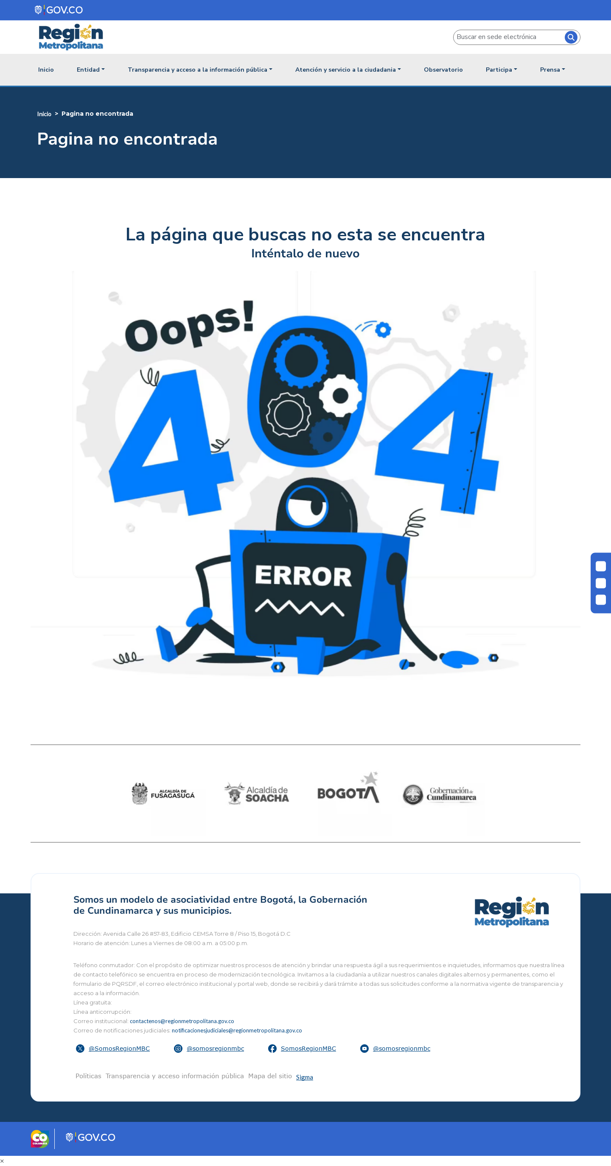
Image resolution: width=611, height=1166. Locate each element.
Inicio (46, 70)
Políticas (88, 1076)
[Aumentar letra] (601, 599)
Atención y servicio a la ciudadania (345, 70)
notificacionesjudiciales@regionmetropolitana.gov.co (237, 1030)
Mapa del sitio (270, 1076)
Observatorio (443, 70)
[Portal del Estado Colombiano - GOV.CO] (59, 10)
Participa (499, 70)
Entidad (88, 70)
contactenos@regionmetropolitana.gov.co (182, 1021)
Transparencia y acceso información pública (175, 1076)
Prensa (550, 70)
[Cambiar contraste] (601, 566)
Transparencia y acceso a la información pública (197, 70)
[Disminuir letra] (601, 583)
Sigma (304, 1077)
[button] (113, 1048)
